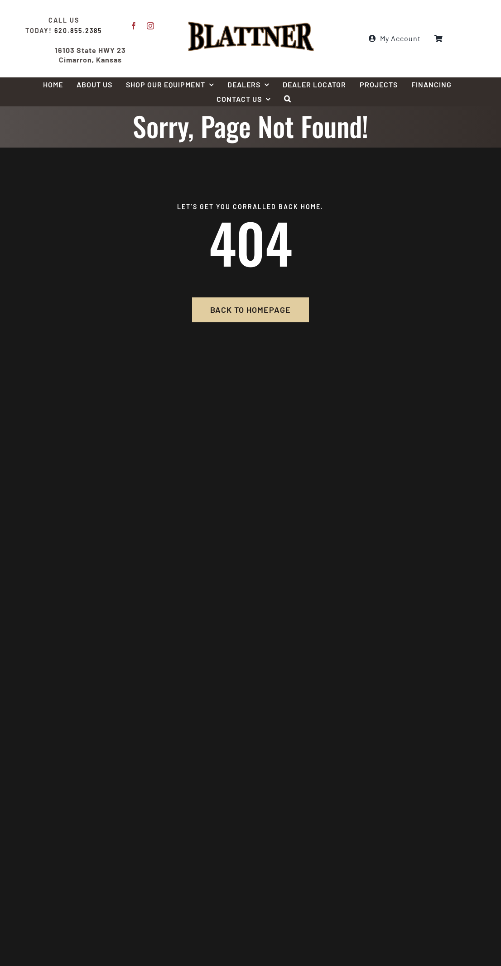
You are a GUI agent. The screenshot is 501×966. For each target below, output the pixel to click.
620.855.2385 (78, 30)
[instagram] (150, 25)
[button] (287, 99)
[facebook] (134, 25)
